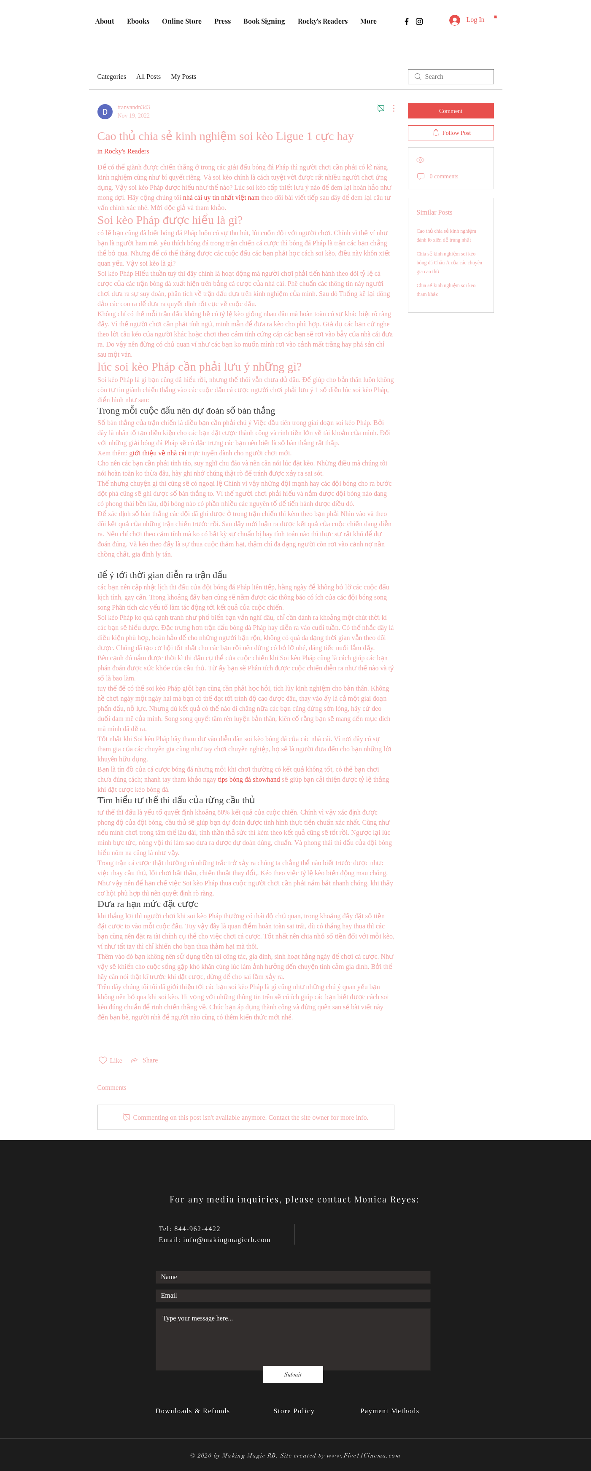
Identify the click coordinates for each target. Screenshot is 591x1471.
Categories (111, 76)
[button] (495, 16)
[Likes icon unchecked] (102, 1060)
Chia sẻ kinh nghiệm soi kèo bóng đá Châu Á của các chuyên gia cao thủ (450, 262)
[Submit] (293, 1374)
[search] (451, 76)
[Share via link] (143, 1060)
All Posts (148, 76)
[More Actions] (389, 108)
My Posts (183, 76)
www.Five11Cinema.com (364, 1455)
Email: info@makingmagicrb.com (215, 1239)
